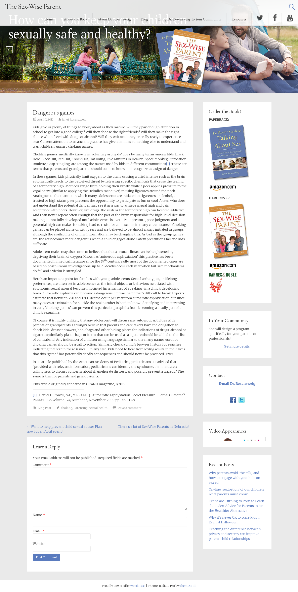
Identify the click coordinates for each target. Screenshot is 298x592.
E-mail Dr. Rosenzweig (237, 384)
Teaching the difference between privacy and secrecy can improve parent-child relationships (235, 534)
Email (38, 531)
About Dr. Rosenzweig (114, 19)
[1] (168, 164)
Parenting (81, 408)
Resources (238, 19)
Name (39, 515)
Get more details (237, 346)
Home (49, 19)
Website (39, 544)
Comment (42, 465)
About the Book (75, 19)
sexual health (98, 408)
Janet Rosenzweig (74, 119)
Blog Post (44, 408)
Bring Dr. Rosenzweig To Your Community (189, 19)
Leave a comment (129, 408)
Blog (144, 19)
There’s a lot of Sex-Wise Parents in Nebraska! (155, 427)
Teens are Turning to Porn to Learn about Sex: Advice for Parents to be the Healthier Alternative (236, 506)
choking (66, 408)
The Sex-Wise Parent (33, 6)
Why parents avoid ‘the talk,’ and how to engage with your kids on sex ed (234, 478)
